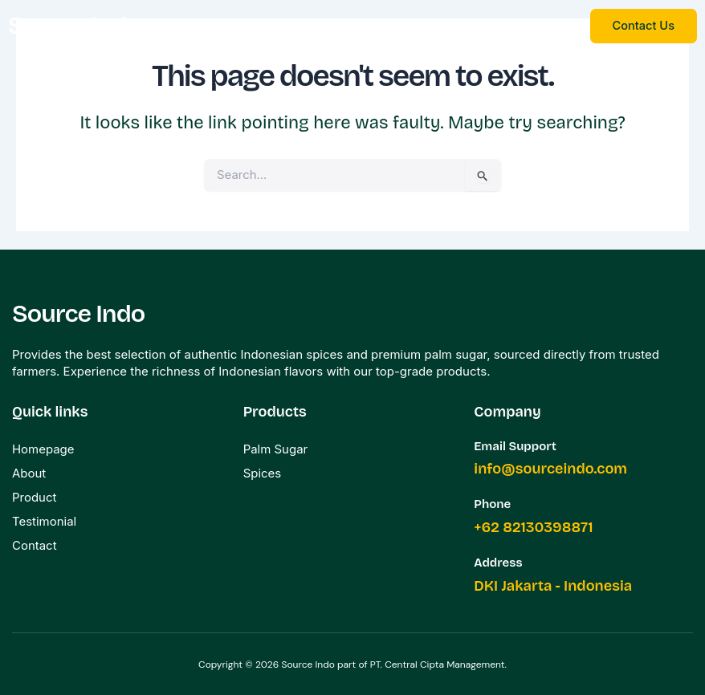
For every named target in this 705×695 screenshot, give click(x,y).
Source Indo (76, 25)
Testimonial (44, 520)
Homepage (43, 448)
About (29, 472)
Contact (34, 544)
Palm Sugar (275, 448)
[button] (385, 26)
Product (34, 496)
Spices (262, 472)
